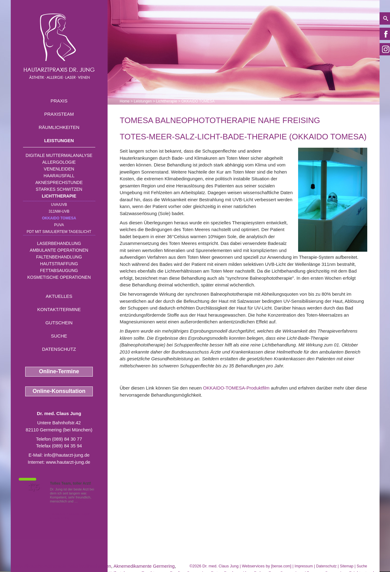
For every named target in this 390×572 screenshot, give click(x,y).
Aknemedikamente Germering (144, 566)
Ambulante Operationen (59, 250)
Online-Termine (59, 371)
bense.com (281, 566)
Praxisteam (59, 114)
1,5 (34, 487)
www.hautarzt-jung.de (68, 462)
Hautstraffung (59, 263)
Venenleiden (59, 168)
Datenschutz (59, 349)
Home (125, 101)
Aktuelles (59, 296)
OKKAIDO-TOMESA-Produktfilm (236, 387)
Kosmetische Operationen (59, 277)
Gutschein (59, 322)
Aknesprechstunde (59, 182)
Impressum (304, 566)
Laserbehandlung (59, 243)
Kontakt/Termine (59, 309)
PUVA (59, 225)
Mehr (82, 501)
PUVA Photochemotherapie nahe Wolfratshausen (61, 566)
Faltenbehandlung (59, 256)
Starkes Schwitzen (59, 189)
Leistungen (59, 140)
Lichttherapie (59, 196)
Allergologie (59, 162)
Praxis (58, 100)
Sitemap (346, 566)
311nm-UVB (59, 211)
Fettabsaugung (59, 270)
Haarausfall (59, 175)
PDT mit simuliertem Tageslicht (59, 232)
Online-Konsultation (59, 391)
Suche (59, 335)
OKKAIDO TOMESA (59, 218)
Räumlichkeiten (59, 127)
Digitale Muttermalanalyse (59, 155)
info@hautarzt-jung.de (67, 455)
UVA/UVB (59, 204)
